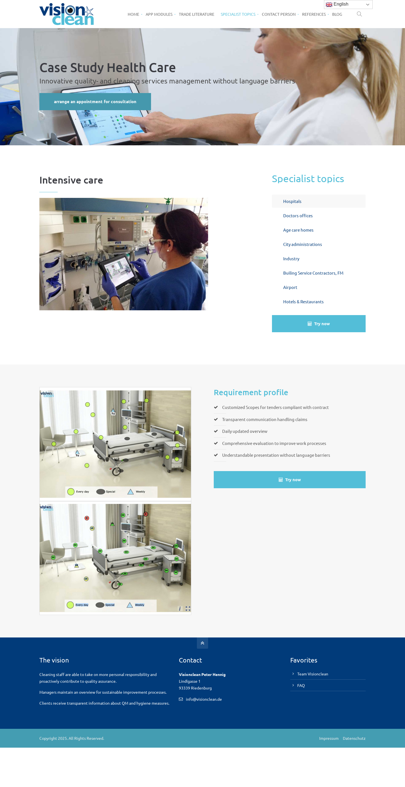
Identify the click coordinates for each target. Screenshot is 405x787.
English (337, 4)
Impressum (329, 738)
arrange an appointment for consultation (95, 101)
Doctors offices (298, 215)
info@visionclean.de (204, 699)
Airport (290, 287)
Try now (319, 323)
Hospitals (292, 201)
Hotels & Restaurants (303, 301)
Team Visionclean (312, 673)
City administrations (302, 244)
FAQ (301, 685)
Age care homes (298, 229)
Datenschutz (354, 738)
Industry (291, 258)
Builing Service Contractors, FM (313, 272)
